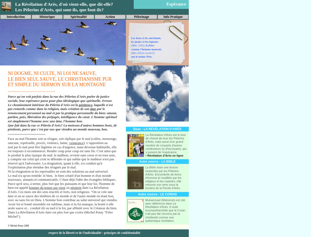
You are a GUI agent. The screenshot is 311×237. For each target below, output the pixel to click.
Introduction (16, 17)
